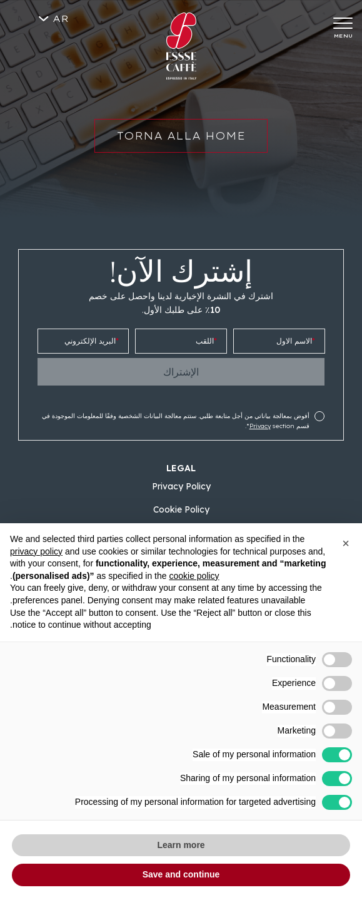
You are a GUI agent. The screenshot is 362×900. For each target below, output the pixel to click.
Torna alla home (181, 143)
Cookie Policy (181, 509)
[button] (346, 543)
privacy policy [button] (36, 551)
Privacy (260, 426)
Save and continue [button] (181, 874)
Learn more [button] (180, 845)
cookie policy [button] (194, 576)
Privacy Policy (181, 486)
